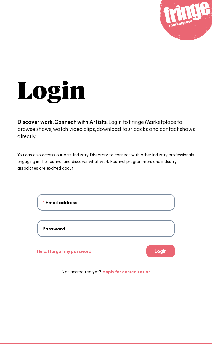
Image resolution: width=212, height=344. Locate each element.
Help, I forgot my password (64, 251)
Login (161, 251)
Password (54, 228)
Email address (60, 202)
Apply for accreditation (126, 271)
